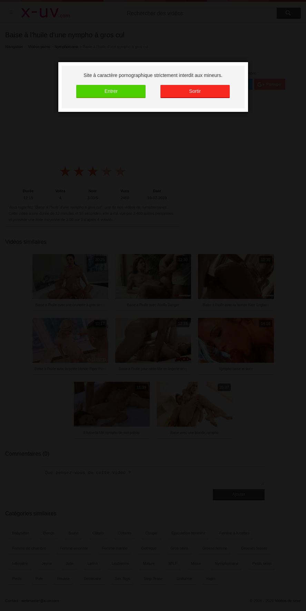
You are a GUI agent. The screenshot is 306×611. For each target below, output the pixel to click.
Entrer (111, 91)
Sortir (194, 91)
